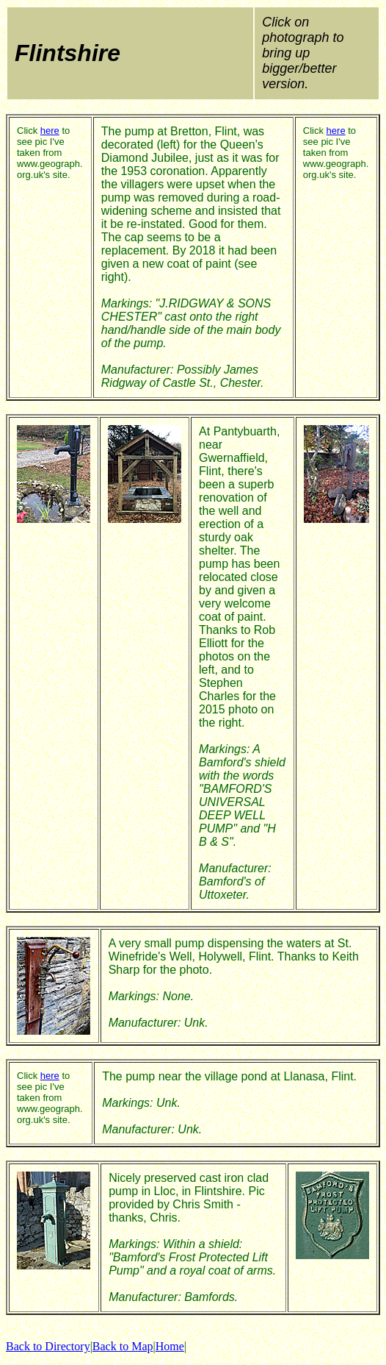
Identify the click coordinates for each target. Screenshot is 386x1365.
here (49, 130)
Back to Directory (48, 1346)
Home (170, 1346)
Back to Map (122, 1346)
